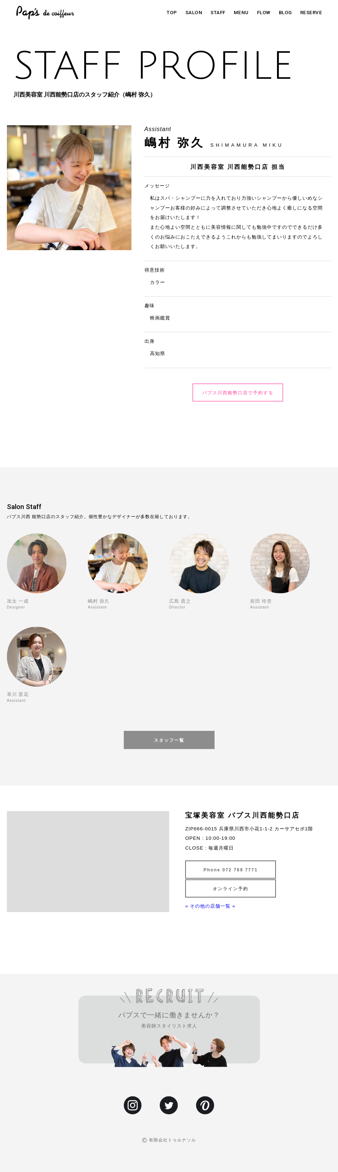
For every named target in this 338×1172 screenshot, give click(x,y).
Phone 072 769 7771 (230, 869)
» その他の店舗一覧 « (210, 906)
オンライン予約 (230, 888)
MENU (241, 12)
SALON (194, 12)
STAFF (218, 12)
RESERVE (311, 12)
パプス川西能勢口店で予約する (237, 392)
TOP (172, 12)
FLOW (263, 12)
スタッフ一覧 (169, 740)
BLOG (285, 12)
